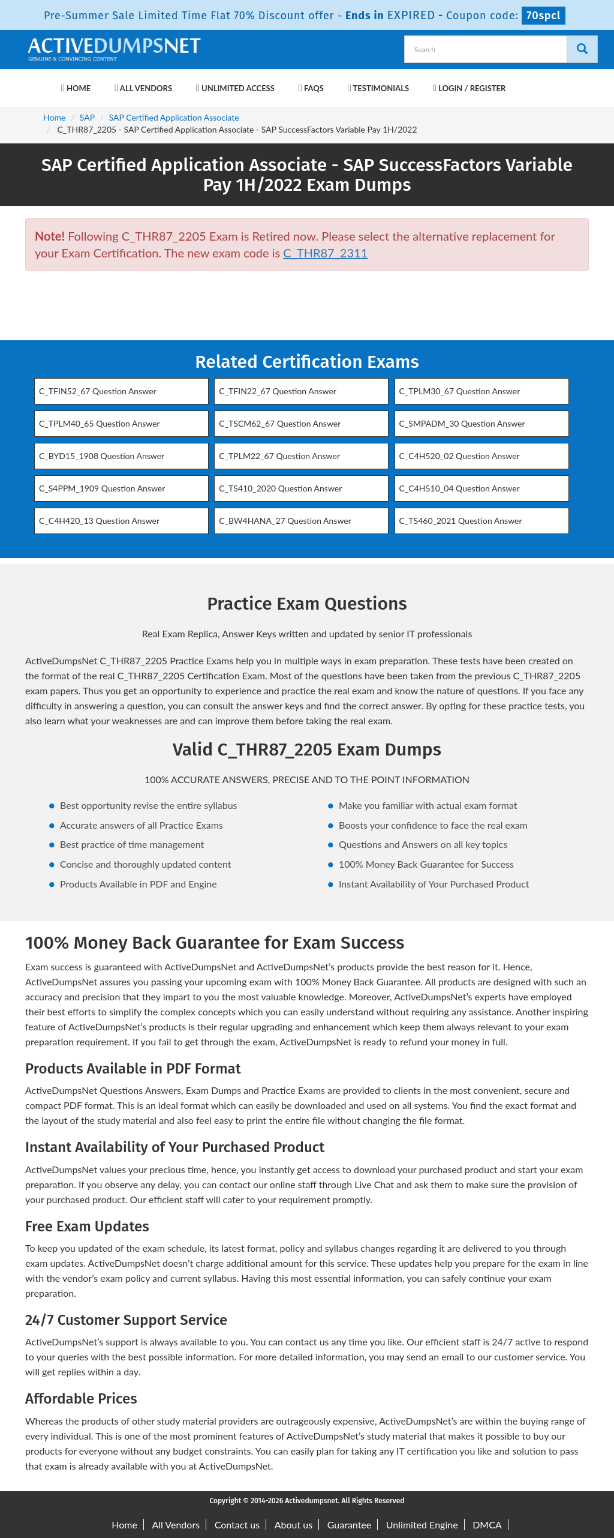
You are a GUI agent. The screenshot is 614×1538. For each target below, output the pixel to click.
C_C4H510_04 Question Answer (459, 488)
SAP (87, 117)
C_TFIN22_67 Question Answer (277, 391)
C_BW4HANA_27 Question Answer (285, 520)
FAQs (311, 88)
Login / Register (469, 88)
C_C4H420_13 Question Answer (99, 520)
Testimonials (378, 88)
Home (76, 88)
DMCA (487, 1524)
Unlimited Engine (422, 1524)
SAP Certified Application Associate (174, 117)
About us (293, 1524)
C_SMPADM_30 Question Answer (462, 423)
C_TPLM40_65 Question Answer (99, 423)
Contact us (237, 1524)
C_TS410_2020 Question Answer (280, 488)
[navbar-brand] (40, 82)
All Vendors (143, 88)
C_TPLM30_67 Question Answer (459, 391)
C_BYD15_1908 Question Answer (101, 456)
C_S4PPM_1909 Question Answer (102, 488)
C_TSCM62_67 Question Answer (280, 423)
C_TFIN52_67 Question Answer (97, 391)
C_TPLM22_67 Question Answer (279, 456)
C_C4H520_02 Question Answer (459, 456)
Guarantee (349, 1524)
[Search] (582, 49)
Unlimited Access (235, 88)
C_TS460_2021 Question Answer (460, 520)
